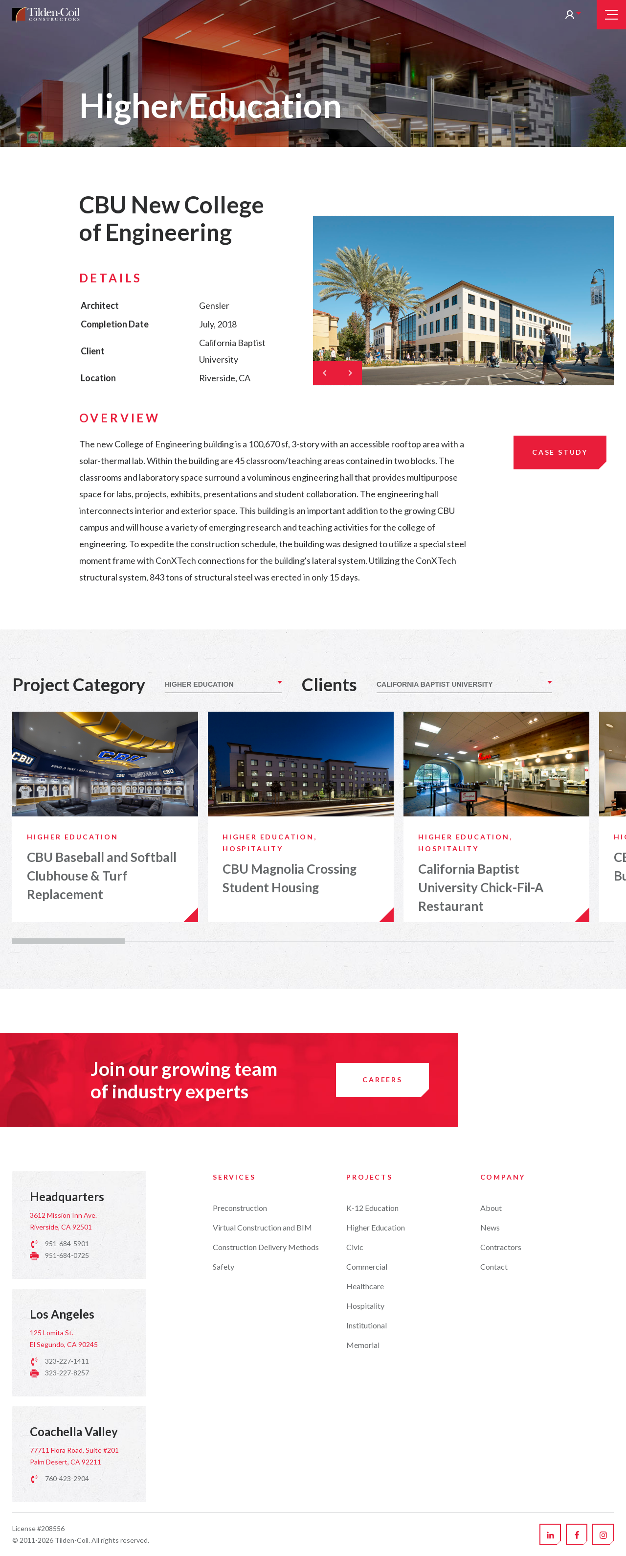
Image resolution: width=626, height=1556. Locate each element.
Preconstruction (240, 1496)
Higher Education (375, 1516)
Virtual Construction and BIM (262, 1516)
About (491, 1496)
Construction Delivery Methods (266, 1535)
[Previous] (325, 373)
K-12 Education (372, 1496)
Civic (354, 1535)
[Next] (349, 373)
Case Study (560, 452)
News (490, 1516)
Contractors (500, 1535)
